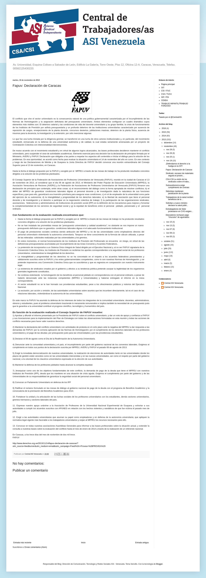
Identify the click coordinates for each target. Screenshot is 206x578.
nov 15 (169, 222)
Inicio (83, 543)
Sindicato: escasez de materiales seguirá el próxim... (179, 174)
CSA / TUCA (166, 94)
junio (166, 252)
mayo (166, 256)
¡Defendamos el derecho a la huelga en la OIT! (178, 165)
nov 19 (169, 160)
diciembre (168, 143)
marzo (167, 263)
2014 (164, 136)
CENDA (164, 100)
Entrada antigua (142, 543)
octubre (167, 241)
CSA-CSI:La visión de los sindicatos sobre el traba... (178, 180)
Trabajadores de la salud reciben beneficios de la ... (179, 198)
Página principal (168, 84)
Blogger (159, 564)
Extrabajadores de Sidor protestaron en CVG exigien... (179, 210)
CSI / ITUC (165, 91)
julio (166, 248)
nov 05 (169, 236)
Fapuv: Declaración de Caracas (179, 170)
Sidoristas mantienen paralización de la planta (177, 192)
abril (166, 260)
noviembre (168, 146)
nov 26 (169, 153)
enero (166, 271)
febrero (167, 267)
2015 (164, 132)
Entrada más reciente (22, 543)
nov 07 (169, 229)
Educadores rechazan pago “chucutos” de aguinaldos (177, 216)
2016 (164, 128)
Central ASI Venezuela (173, 283)
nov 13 (169, 225)
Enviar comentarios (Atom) (36, 547)
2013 (164, 139)
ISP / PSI (165, 97)
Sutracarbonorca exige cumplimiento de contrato (177, 186)
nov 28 (169, 149)
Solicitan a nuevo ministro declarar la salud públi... (177, 204)
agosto (167, 245)
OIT (162, 88)
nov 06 (169, 233)
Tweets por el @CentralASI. (170, 117)
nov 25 (169, 157)
